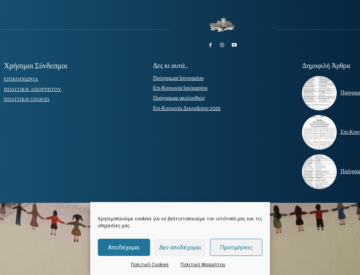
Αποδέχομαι (124, 247)
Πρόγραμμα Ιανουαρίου (175, 77)
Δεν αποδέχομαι (180, 247)
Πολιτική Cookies (150, 264)
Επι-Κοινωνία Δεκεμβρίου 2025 (182, 106)
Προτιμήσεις (236, 247)
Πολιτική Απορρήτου (203, 264)
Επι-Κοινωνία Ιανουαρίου (177, 87)
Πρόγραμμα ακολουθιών (176, 96)
